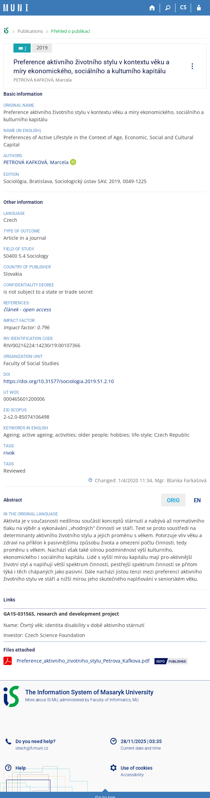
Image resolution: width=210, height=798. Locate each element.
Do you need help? (36, 741)
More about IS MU (41, 699)
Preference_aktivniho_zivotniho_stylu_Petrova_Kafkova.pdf (83, 660)
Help (21, 768)
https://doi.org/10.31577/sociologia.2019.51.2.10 (58, 381)
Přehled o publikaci (70, 31)
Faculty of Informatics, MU (114, 699)
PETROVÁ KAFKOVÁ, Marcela (36, 162)
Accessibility (132, 774)
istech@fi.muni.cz (32, 748)
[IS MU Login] (199, 7)
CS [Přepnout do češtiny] (183, 7)
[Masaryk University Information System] (15, 8)
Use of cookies (136, 768)
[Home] (152, 7)
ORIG (173, 500)
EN (197, 500)
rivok (8, 452)
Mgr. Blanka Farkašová (181, 480)
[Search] (168, 7)
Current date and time (141, 748)
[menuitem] (190, 67)
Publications (30, 31)
